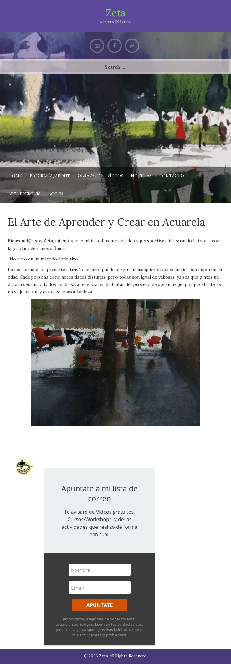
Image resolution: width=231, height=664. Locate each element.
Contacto (171, 175)
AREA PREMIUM (24, 194)
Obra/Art (89, 175)
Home (15, 175)
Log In (56, 194)
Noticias (141, 175)
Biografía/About (50, 175)
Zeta (115, 13)
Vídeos (115, 175)
